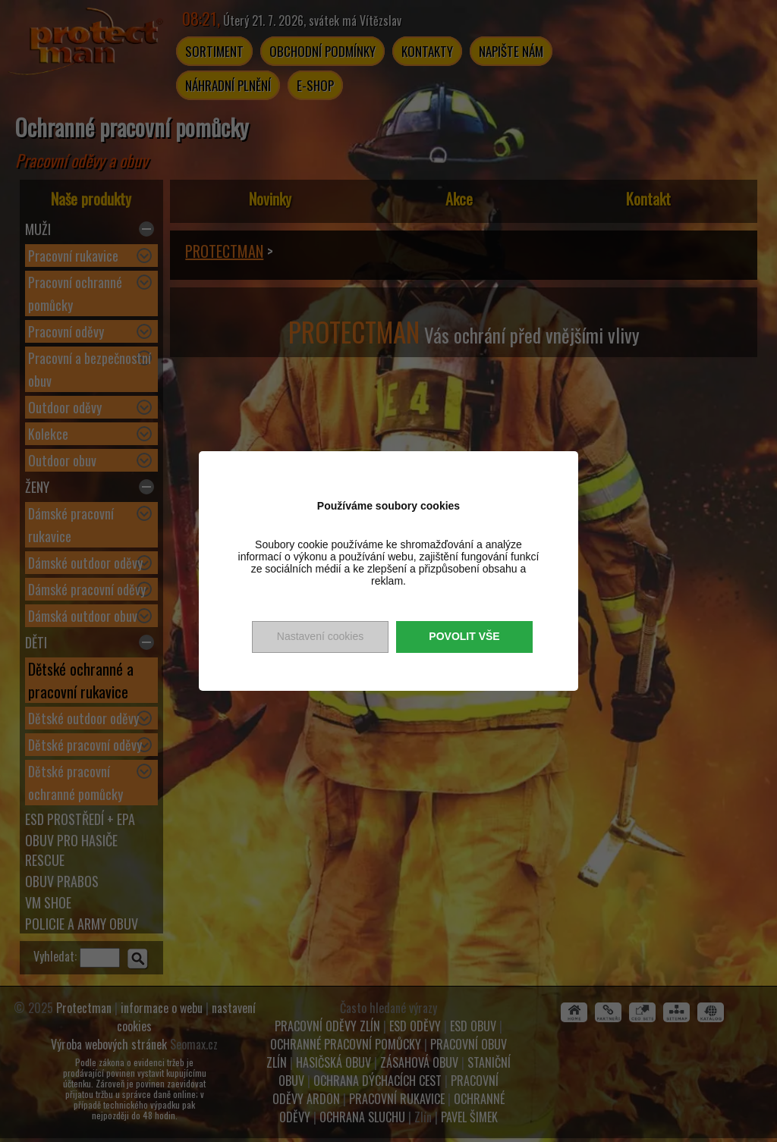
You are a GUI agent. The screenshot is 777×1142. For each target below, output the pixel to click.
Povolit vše (464, 636)
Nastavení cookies (320, 636)
